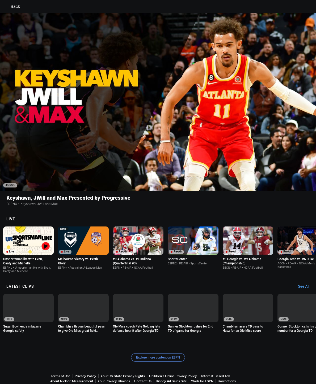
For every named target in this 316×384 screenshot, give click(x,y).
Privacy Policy (85, 355)
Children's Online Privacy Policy (173, 355)
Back (12, 6)
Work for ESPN (202, 360)
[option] (28, 229)
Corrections (227, 360)
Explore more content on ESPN (158, 336)
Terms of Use (60, 355)
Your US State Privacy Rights (122, 355)
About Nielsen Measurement (71, 360)
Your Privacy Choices (114, 360)
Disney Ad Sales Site (171, 360)
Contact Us (142, 360)
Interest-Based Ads (215, 355)
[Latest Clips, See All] (306, 265)
